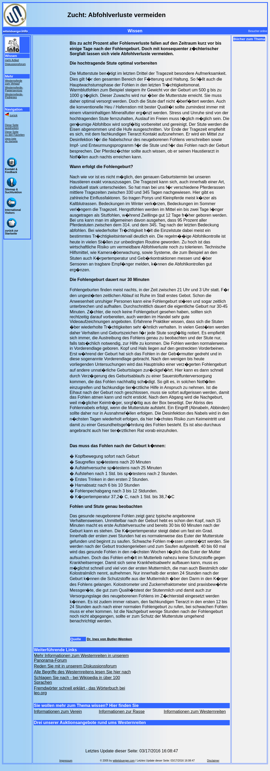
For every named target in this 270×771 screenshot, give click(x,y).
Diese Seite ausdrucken (12, 126)
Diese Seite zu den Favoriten (15, 133)
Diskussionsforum (15, 64)
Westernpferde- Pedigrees (14, 96)
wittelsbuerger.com (124, 760)
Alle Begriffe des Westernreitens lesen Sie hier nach (82, 672)
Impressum (65, 760)
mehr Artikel (12, 60)
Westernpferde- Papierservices (14, 89)
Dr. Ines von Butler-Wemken (109, 639)
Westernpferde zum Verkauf (13, 82)
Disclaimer (213, 760)
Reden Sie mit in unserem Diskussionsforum (75, 666)
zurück (13, 115)
